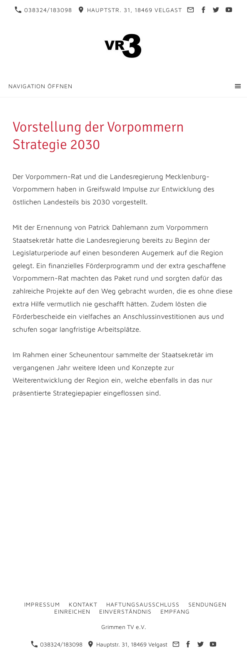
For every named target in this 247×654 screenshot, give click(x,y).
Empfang (175, 611)
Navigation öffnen (40, 86)
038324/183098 (43, 9)
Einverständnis (125, 611)
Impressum (42, 604)
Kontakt (83, 604)
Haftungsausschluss (143, 604)
